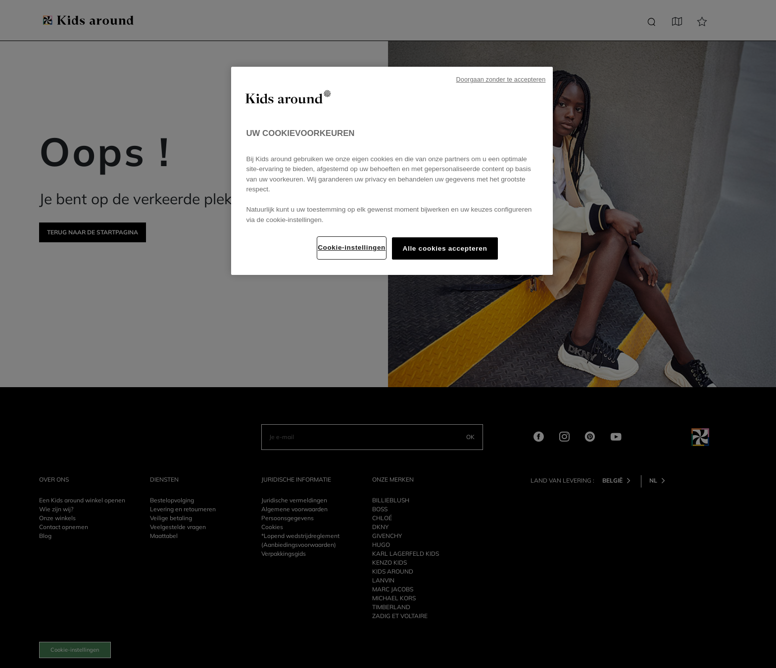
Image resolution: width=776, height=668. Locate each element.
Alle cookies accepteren (444, 248)
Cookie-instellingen (352, 247)
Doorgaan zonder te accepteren (501, 79)
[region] (392, 171)
